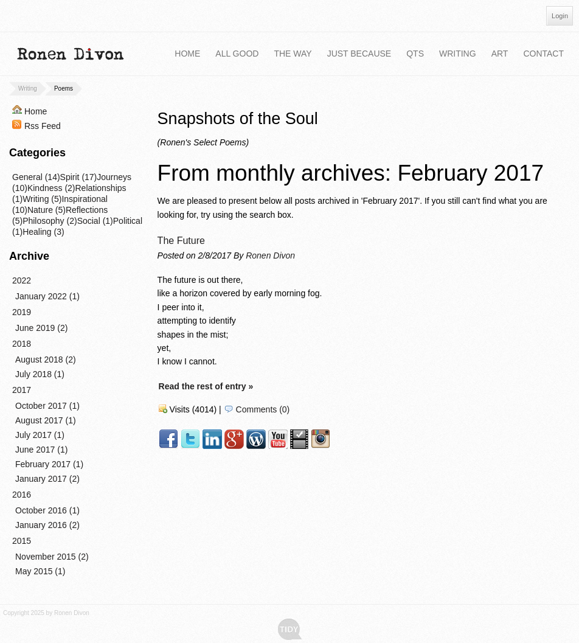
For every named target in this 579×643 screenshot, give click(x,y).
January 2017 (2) (47, 479)
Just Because (359, 53)
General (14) (36, 177)
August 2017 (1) (45, 420)
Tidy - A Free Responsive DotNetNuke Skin (290, 629)
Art (499, 53)
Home (187, 53)
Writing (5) (42, 199)
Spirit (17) (78, 177)
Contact (543, 53)
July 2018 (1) (39, 374)
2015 (21, 541)
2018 (21, 344)
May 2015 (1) (40, 571)
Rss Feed (42, 126)
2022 (21, 280)
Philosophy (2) (50, 221)
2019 (21, 312)
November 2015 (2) (52, 556)
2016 (21, 494)
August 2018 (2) (45, 359)
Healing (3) (43, 232)
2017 (21, 390)
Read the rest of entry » (206, 386)
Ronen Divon (270, 255)
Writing (457, 53)
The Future (181, 240)
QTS (415, 53)
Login (560, 15)
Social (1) (95, 221)
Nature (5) (46, 210)
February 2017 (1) (49, 464)
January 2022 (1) (47, 296)
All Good (236, 53)
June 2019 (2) (41, 328)
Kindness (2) (51, 188)
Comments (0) (263, 409)
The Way (292, 53)
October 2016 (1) (47, 510)
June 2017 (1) (41, 449)
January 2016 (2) (47, 525)
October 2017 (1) (47, 406)
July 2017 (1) (39, 435)
